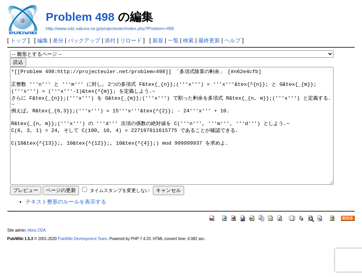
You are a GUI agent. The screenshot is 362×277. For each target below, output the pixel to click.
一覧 (173, 40)
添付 (110, 40)
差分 (58, 40)
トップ (18, 40)
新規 (158, 40)
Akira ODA (36, 253)
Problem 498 (80, 16)
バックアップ (84, 40)
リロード (131, 40)
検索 (188, 40)
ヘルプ (233, 40)
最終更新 (209, 40)
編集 (42, 40)
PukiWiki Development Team (82, 262)
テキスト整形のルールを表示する (65, 225)
